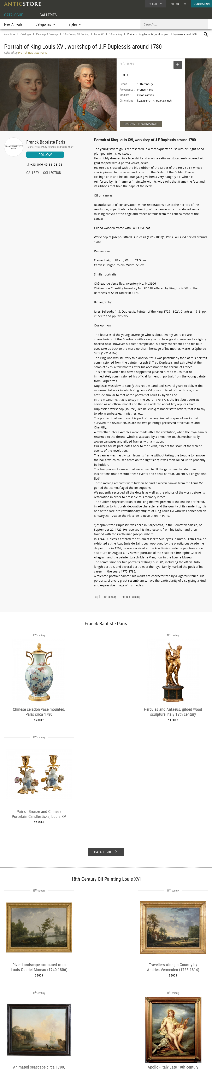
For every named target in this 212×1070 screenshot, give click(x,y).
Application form (16, 1041)
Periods (51, 1042)
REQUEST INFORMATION (141, 124)
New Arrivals (13, 24)
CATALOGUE (14, 15)
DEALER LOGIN (21, 1033)
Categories (53, 1031)
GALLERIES (50, 15)
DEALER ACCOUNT (14, 1026)
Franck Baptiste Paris (45, 142)
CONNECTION (202, 4)
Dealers (94, 1031)
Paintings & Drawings (47, 34)
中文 (184, 4)
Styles (50, 1037)
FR (172, 4)
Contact (173, 1037)
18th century (115, 34)
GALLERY (32, 173)
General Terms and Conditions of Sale (115, 1062)
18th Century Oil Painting (76, 34)
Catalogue (25, 34)
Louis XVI (99, 34)
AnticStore (9, 34)
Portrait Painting (131, 596)
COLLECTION (52, 173)
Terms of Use (85, 1062)
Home (172, 1033)
